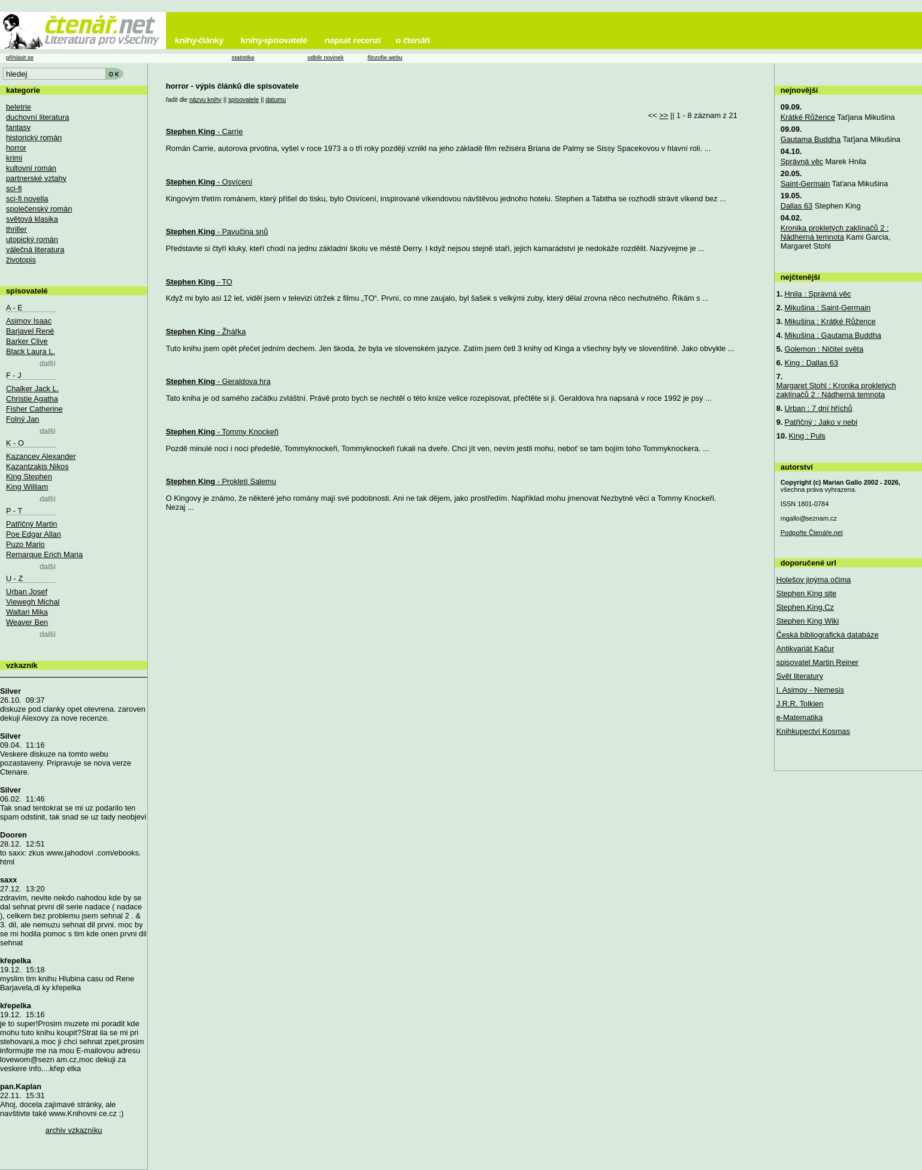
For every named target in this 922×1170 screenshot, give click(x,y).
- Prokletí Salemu (221, 481)
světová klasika (32, 218)
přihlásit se (20, 57)
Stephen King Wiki (807, 620)
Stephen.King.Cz (805, 607)
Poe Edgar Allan (33, 534)
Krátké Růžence (808, 117)
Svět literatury (799, 676)
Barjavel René (30, 330)
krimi (14, 157)
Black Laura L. (30, 351)
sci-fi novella (27, 198)
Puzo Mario (25, 544)
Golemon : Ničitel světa (823, 348)
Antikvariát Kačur (805, 648)
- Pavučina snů (217, 231)
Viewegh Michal (32, 601)
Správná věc (802, 161)
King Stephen (29, 476)
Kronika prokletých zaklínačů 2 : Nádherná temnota (835, 232)
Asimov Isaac (29, 320)
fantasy (18, 127)
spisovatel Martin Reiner (817, 662)
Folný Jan (22, 419)
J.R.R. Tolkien (800, 703)
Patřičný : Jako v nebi (820, 422)
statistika (243, 57)
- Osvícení (209, 181)
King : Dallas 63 (811, 362)
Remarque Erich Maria (44, 554)
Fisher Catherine (34, 408)
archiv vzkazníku (74, 1130)
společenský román (39, 208)
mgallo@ (809, 518)
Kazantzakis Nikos (37, 466)
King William (27, 486)
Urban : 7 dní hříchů (818, 408)
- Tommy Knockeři (222, 431)
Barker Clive (27, 341)
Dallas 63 (796, 205)
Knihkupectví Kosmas (813, 731)
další (48, 363)
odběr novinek (325, 57)
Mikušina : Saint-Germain (827, 307)
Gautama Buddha (811, 139)
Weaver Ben (27, 622)
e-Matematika (799, 717)
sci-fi (14, 188)
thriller (16, 229)
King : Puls (807, 435)
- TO (199, 281)
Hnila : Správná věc (817, 293)
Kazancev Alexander (41, 456)
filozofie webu (384, 57)
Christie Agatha (32, 398)
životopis (21, 259)
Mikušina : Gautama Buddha (832, 335)
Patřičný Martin (31, 523)
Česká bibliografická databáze (827, 634)
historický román (34, 137)
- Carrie (204, 131)
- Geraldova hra (218, 381)
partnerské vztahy (36, 178)
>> (663, 115)
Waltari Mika (27, 611)
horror (16, 147)
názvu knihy (205, 99)
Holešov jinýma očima (813, 579)
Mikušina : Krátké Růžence (829, 321)
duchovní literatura (37, 117)
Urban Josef (26, 591)
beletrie (18, 106)
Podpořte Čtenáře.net (812, 532)
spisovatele (243, 99)
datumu (275, 99)
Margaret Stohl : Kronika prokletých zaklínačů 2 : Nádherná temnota (836, 390)
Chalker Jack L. (32, 388)
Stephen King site (806, 593)
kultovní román (31, 168)
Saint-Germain (805, 183)
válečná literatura (35, 249)
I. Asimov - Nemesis (810, 689)
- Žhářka (206, 331)
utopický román (32, 239)
